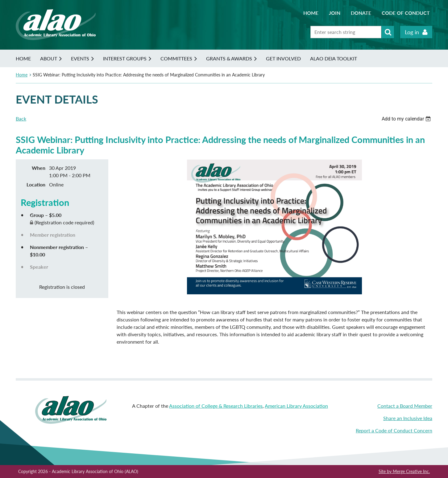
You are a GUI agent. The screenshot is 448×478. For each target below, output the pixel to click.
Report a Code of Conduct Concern (394, 430)
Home (310, 13)
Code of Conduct (406, 13)
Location (36, 184)
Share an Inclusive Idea (407, 418)
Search (388, 32)
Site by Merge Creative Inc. (404, 471)
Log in (412, 32)
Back (21, 118)
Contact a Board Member (404, 406)
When (38, 168)
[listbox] (407, 119)
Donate (361, 13)
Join (334, 13)
